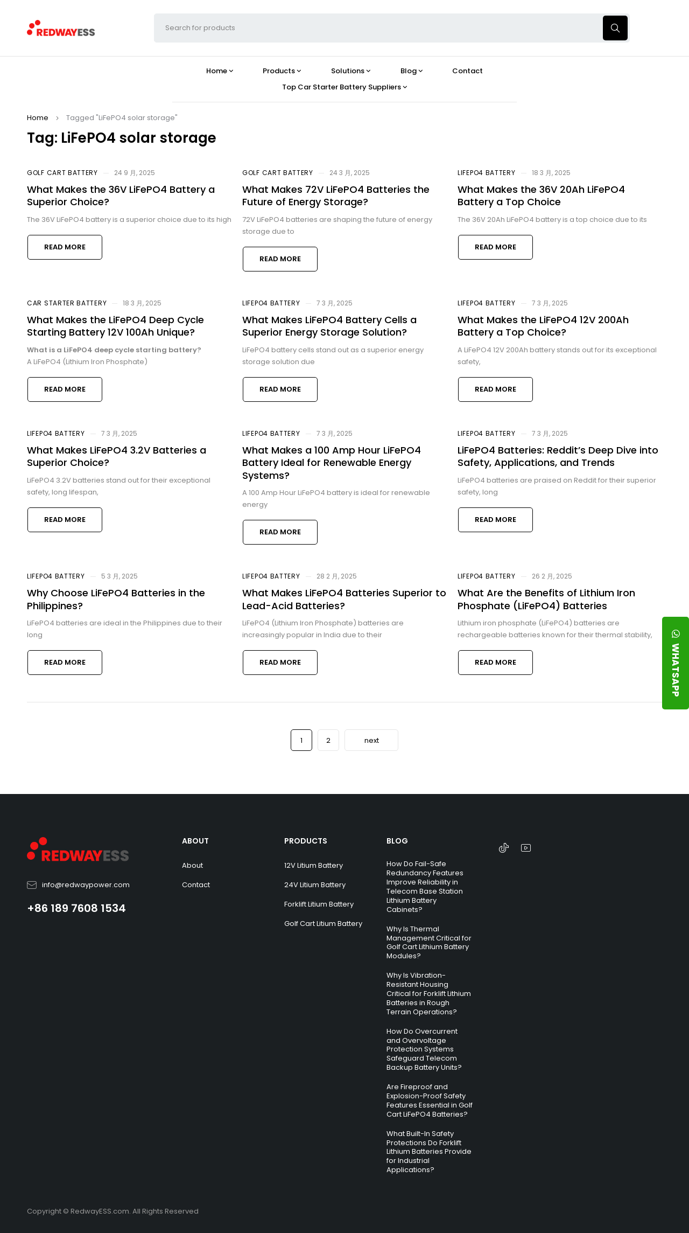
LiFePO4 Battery (487, 172)
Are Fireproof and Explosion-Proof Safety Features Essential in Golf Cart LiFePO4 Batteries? (429, 1100)
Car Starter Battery (67, 303)
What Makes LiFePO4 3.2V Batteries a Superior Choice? (116, 456)
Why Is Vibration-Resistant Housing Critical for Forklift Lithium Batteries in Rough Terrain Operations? (428, 993)
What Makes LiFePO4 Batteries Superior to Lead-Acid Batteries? (344, 599)
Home (37, 118)
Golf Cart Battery (62, 172)
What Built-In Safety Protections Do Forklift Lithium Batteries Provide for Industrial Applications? (429, 1151)
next (371, 740)
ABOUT (195, 840)
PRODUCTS (305, 840)
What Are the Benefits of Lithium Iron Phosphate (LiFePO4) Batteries (546, 599)
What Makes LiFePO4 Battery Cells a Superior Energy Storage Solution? (329, 326)
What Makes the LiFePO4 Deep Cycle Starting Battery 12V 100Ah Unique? (115, 326)
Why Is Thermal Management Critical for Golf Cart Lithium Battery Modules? (429, 943)
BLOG (397, 840)
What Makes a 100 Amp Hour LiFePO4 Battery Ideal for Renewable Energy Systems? (331, 462)
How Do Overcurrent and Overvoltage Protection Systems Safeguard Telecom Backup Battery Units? (424, 1049)
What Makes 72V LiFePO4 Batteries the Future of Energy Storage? (336, 195)
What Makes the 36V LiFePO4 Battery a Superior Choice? (121, 195)
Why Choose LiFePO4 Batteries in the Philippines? (116, 599)
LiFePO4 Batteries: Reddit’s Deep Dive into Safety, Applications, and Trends (558, 456)
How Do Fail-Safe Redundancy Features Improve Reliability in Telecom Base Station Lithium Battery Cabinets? (424, 886)
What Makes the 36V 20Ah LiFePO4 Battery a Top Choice (541, 195)
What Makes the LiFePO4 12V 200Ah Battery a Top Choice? (543, 326)
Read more (65, 247)
